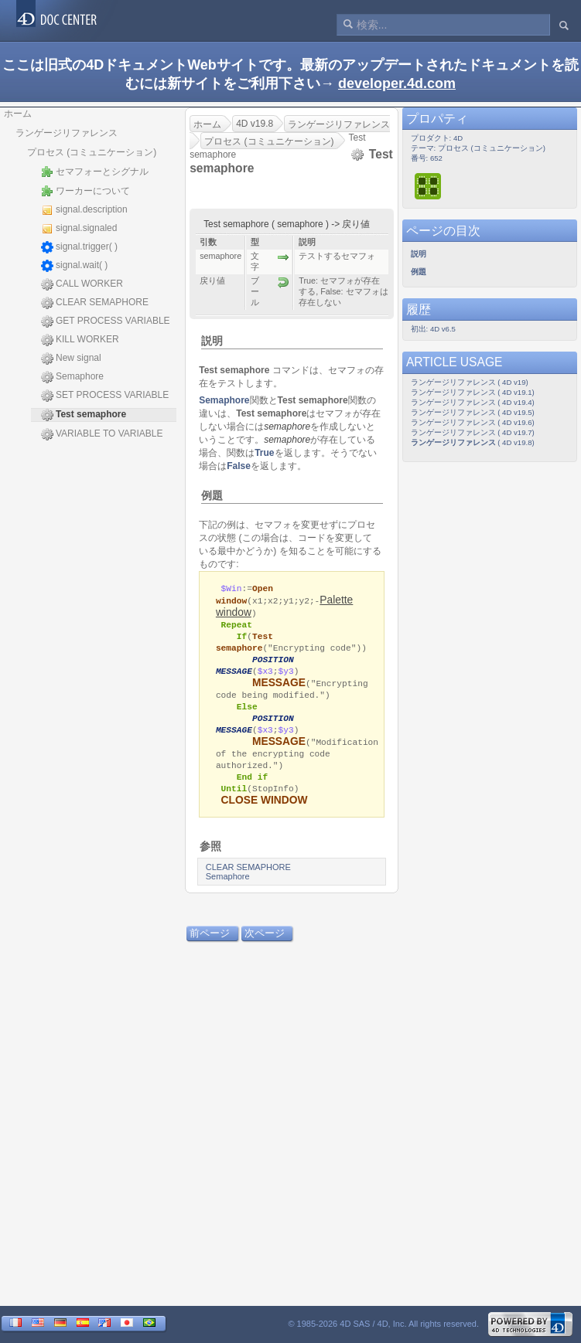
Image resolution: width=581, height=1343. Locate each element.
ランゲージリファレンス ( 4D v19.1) (473, 392)
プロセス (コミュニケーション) (91, 152)
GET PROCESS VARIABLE (105, 321)
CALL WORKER (82, 284)
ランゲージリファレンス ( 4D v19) (469, 382)
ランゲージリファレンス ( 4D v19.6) (473, 422)
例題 (212, 495)
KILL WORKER (80, 340)
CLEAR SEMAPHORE (95, 303)
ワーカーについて (85, 191)
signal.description (84, 210)
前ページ (210, 944)
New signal (71, 358)
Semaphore (72, 377)
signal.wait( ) (74, 266)
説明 (212, 341)
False (239, 466)
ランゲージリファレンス (66, 133)
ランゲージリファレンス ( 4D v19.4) (473, 402)
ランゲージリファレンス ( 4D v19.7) (473, 432)
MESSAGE (279, 687)
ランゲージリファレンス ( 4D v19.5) (473, 412)
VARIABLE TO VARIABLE (102, 434)
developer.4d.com (397, 83)
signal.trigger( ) (79, 247)
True (264, 452)
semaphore (287, 426)
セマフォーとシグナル (95, 171)
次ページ (264, 944)
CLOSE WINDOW (264, 811)
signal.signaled (79, 229)
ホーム (18, 113)
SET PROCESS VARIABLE (105, 395)
